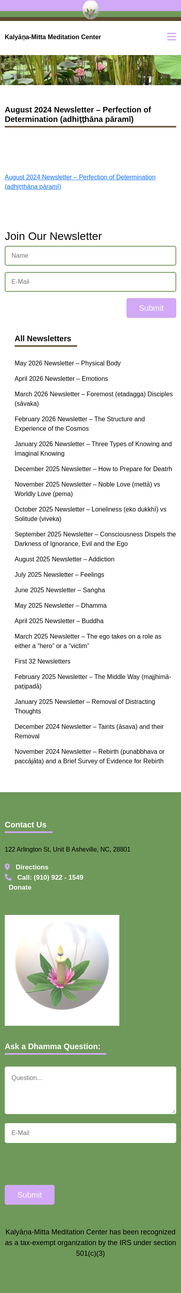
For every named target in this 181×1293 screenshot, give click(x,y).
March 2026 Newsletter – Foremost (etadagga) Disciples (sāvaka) (94, 399)
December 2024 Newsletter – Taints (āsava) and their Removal (89, 731)
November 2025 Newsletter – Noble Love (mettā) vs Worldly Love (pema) (87, 489)
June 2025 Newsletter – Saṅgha (60, 590)
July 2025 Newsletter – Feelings (59, 574)
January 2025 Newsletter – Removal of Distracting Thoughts (85, 706)
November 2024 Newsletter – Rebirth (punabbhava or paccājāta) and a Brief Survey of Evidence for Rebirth (90, 756)
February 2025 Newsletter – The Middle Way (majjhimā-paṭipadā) (93, 681)
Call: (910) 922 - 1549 (44, 877)
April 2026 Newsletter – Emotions (61, 378)
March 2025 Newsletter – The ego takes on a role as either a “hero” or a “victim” (88, 641)
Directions (27, 867)
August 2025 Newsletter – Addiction (65, 559)
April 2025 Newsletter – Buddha (59, 621)
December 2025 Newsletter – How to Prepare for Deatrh (93, 469)
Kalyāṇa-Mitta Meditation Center (53, 37)
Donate (20, 887)
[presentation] (65, 1164)
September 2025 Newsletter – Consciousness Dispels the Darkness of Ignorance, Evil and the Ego (95, 539)
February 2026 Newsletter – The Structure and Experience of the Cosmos (80, 424)
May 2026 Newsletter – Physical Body (68, 363)
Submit (151, 308)
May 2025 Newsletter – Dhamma (61, 605)
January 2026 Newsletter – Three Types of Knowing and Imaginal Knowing (93, 449)
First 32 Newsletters (42, 661)
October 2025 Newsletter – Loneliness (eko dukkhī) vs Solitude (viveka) (90, 514)
